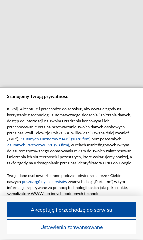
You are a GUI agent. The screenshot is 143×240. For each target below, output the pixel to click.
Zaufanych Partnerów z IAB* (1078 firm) (55, 138)
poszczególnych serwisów (44, 181)
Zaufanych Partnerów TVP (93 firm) (38, 144)
